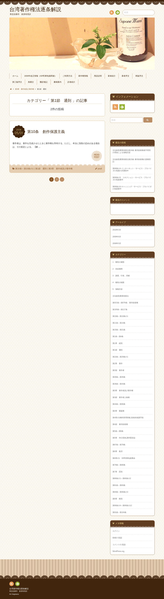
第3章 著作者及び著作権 (60, 168)
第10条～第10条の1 (24, 168)
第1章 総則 (117, 343)
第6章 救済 (117, 451)
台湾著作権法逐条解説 (19, 589)
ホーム (15, 76)
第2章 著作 (117, 363)
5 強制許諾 (117, 289)
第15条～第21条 (119, 330)
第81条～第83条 (119, 485)
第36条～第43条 (119, 384)
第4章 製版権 (118, 411)
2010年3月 (117, 230)
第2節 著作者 (118, 370)
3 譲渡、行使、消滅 (121, 276)
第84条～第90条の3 (120, 492)
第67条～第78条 (119, 445)
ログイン (116, 531)
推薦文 (31, 82)
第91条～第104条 (119, 512)
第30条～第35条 (119, 377)
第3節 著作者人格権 (121, 397)
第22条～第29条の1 (120, 357)
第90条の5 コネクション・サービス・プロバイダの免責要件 (132, 178)
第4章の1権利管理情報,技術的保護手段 (128, 418)
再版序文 (139, 76)
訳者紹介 (71, 82)
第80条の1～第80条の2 (122, 478)
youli (100, 168)
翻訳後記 (44, 82)
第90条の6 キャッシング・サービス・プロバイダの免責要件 (132, 188)
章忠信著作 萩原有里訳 (18, 591)
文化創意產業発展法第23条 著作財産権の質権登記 (132, 160)
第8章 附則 (117, 499)
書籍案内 (57, 82)
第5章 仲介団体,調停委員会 (124, 438)
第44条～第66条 (119, 404)
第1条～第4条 (118, 336)
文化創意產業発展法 (121, 296)
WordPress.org (118, 551)
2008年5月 (117, 243)
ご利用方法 (67, 76)
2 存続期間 (117, 269)
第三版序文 (17, 82)
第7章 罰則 (117, 472)
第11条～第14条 (119, 323)
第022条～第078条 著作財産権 (125, 303)
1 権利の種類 (118, 262)
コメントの (119, 545)
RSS (111, 13)
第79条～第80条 (119, 465)
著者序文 (125, 76)
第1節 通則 (41, 168)
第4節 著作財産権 (120, 424)
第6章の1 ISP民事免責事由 (124, 458)
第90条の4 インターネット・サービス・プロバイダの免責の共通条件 (132, 169)
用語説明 (98, 76)
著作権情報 (83, 76)
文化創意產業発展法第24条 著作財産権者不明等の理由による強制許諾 (132, 151)
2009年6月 (117, 237)
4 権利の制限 (118, 282)
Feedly (117, 13)
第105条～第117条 (120, 309)
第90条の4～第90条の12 (122, 505)
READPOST (96, 156)
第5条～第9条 (118, 431)
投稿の (117, 538)
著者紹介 (112, 76)
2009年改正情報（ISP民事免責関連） (40, 76)
